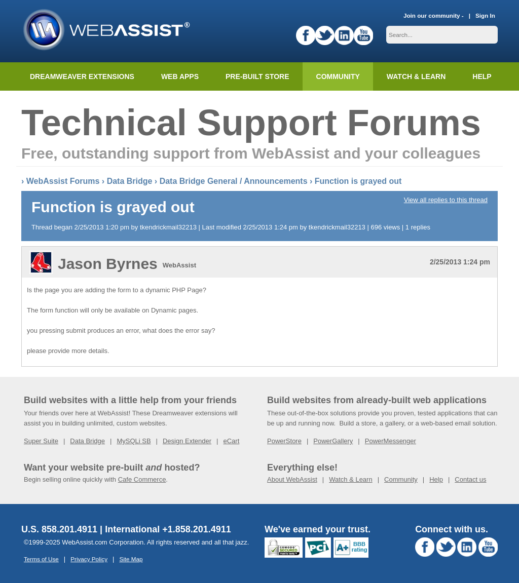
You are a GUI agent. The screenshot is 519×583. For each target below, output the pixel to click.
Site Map (130, 559)
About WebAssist (292, 479)
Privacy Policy (88, 559)
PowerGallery (333, 441)
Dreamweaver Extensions (82, 76)
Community (338, 76)
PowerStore (284, 441)
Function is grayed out (358, 181)
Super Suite (41, 441)
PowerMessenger (390, 441)
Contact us (470, 479)
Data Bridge (130, 181)
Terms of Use (41, 559)
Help (436, 479)
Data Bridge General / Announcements (234, 181)
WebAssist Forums (63, 181)
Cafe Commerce (142, 479)
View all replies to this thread (446, 200)
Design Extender (187, 441)
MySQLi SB (134, 441)
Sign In (485, 15)
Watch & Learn (416, 76)
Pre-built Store (257, 76)
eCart (231, 441)
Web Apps (180, 76)
